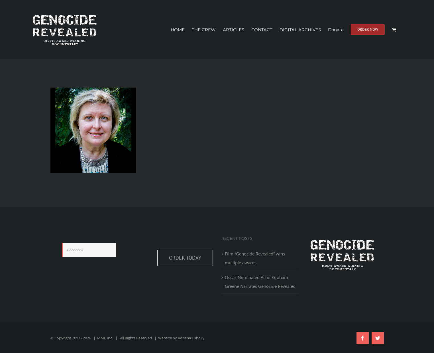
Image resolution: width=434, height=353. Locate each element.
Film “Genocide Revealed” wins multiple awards (255, 258)
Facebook (75, 250)
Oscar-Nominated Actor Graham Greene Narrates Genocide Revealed (260, 281)
